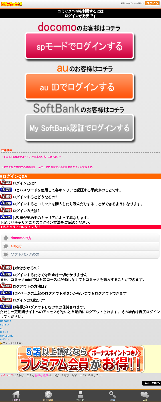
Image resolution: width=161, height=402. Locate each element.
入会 (145, 400)
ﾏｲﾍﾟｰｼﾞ (80, 400)
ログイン (152, 3)
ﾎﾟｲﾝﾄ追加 (48, 400)
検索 (113, 400)
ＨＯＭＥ (16, 400)
